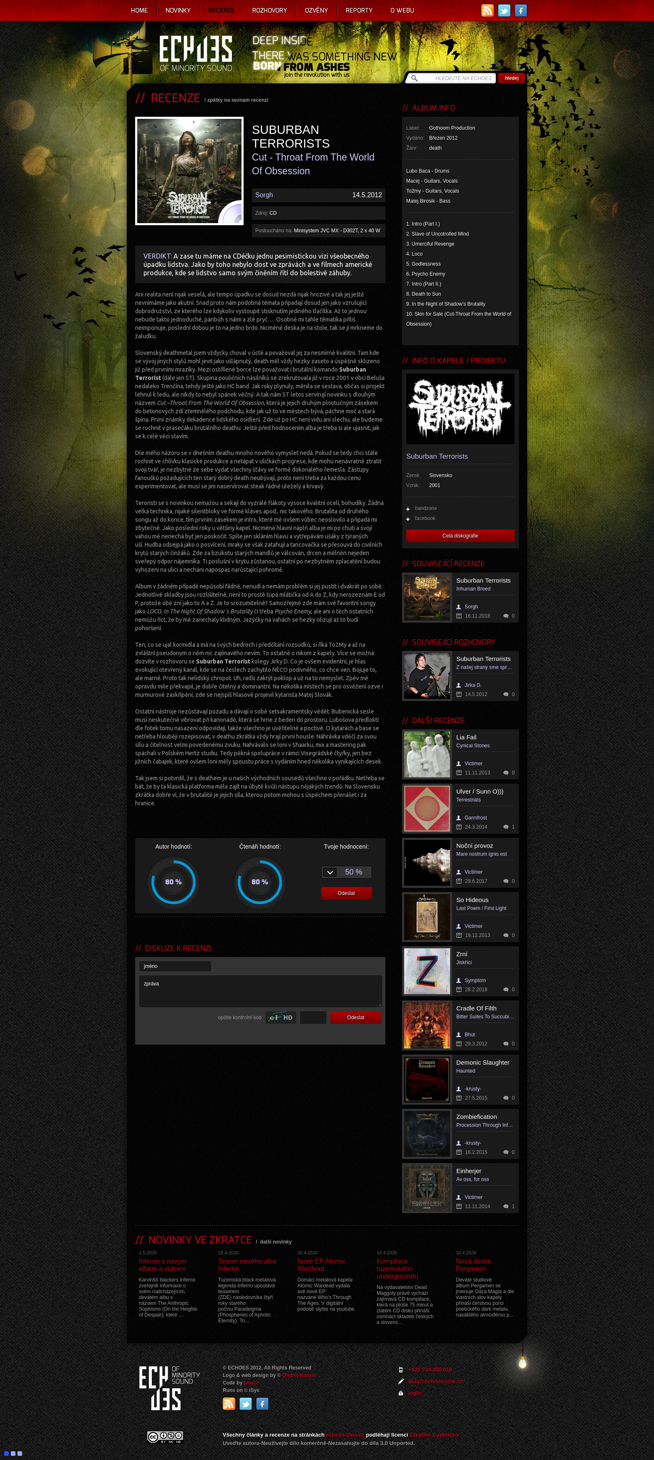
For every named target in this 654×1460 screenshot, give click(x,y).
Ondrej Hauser (299, 1375)
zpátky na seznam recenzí (238, 100)
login (414, 1393)
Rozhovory (269, 10)
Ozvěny (316, 10)
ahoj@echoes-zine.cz (435, 1381)
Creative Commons (434, 1435)
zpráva (260, 991)
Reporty (359, 10)
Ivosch (252, 1383)
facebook (425, 518)
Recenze (222, 10)
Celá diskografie (460, 536)
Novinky (178, 10)
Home (139, 10)
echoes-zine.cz (345, 1435)
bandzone (426, 508)
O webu (402, 10)
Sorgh (264, 195)
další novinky (276, 1242)
